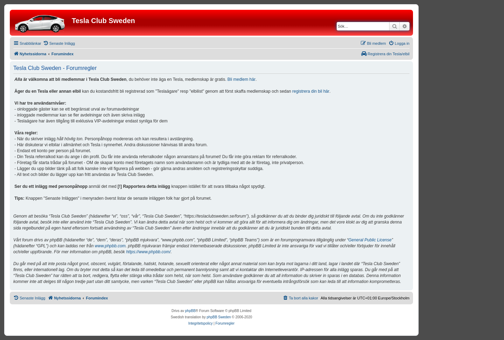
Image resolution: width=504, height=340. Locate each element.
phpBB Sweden (219, 317)
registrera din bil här (310, 91)
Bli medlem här (241, 79)
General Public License (369, 240)
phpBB (190, 311)
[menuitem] (59, 43)
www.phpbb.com (110, 245)
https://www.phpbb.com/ (148, 251)
